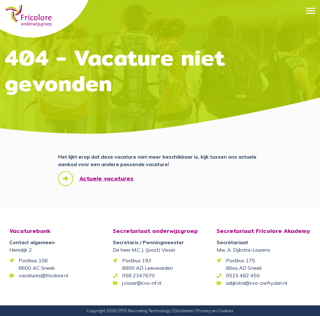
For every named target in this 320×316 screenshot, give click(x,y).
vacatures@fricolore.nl (43, 275)
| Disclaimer (183, 310)
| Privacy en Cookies (214, 310)
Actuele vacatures (106, 178)
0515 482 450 (243, 275)
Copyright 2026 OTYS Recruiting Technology (129, 310)
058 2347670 (138, 275)
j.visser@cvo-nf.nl (141, 283)
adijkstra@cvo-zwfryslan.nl (256, 283)
